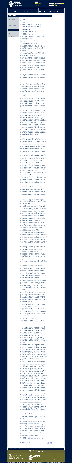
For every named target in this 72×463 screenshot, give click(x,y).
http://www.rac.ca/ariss (26, 197)
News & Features (22, 442)
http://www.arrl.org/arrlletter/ (29, 434)
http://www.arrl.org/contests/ (25, 333)
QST (9, 23)
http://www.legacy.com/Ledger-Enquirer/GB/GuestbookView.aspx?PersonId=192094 (33, 360)
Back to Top (50, 442)
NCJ (9, 28)
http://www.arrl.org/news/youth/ (25, 349)
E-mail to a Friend (54, 458)
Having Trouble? (49, 443)
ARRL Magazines (12, 36)
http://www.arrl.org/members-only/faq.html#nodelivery (29, 39)
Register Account (38, 3)
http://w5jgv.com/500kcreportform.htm (26, 68)
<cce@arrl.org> (22, 342)
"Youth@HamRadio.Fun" (23, 348)
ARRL (20, 3)
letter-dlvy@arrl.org (23, 415)
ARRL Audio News (12, 19)
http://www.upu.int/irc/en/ (32, 383)
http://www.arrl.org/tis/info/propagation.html (28, 318)
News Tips (10, 31)
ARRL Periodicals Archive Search (13, 21)
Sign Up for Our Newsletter (56, 459)
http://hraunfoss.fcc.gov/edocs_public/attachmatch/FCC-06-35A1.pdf (31, 250)
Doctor (10, 33)
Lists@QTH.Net (29, 437)
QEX (9, 26)
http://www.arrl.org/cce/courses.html (28, 341)
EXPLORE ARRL (12, 448)
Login (37, 2)
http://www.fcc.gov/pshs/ (29, 229)
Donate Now (54, 454)
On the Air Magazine (12, 25)
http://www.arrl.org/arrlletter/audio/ (37, 36)
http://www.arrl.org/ (23, 405)
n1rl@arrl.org (42, 416)
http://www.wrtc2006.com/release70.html (26, 395)
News (10, 17)
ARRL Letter (11, 30)
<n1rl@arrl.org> (22, 41)
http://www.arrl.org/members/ (25, 424)
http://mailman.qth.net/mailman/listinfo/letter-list (29, 438)
